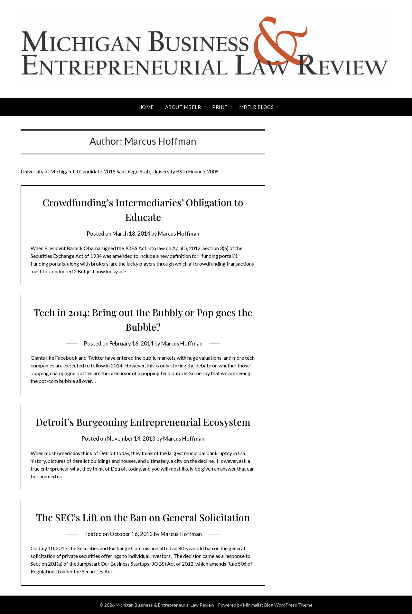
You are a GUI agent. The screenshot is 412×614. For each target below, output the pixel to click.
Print (220, 107)
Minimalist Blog (258, 605)
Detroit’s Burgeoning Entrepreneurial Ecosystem (143, 421)
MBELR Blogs (256, 107)
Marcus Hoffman (178, 233)
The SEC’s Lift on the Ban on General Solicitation (143, 517)
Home (146, 107)
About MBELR (183, 107)
